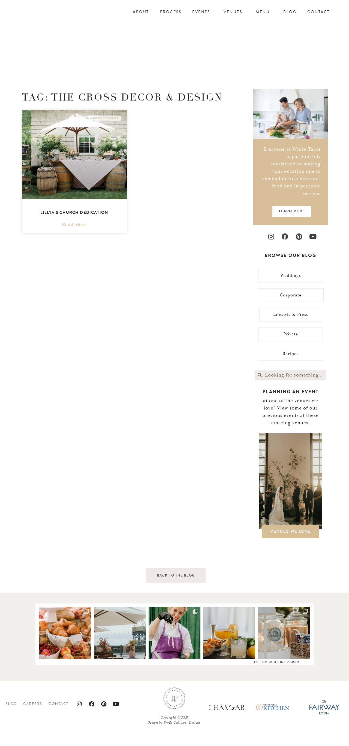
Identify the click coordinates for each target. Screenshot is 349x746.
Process (171, 18)
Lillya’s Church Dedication (74, 225)
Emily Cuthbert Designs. (182, 737)
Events (202, 18)
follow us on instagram (276, 677)
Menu (264, 18)
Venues (234, 18)
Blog (289, 18)
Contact (318, 18)
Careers (33, 719)
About (141, 18)
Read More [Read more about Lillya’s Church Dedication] (74, 237)
